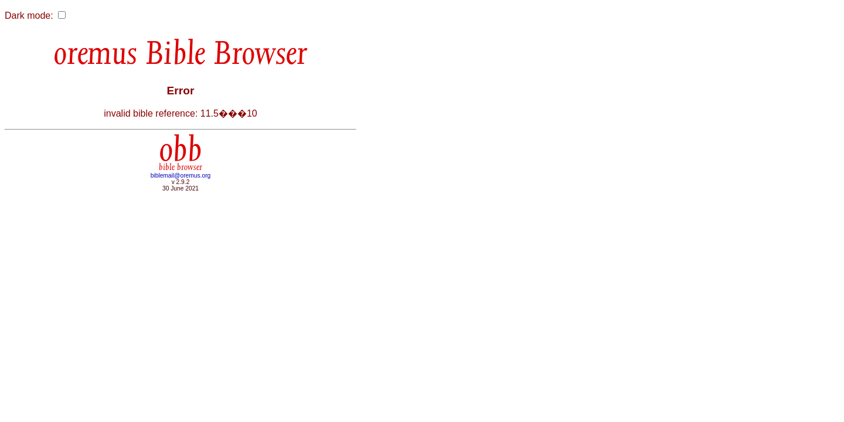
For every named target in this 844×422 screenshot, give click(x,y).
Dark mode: (29, 16)
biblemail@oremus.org (181, 175)
